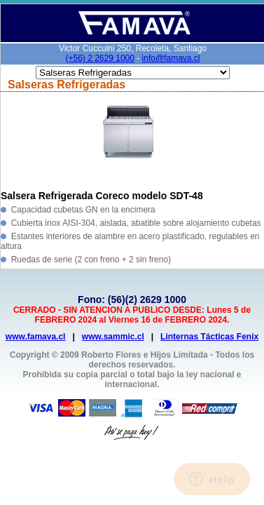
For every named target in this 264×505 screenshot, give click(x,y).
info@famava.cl (171, 58)
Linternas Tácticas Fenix (209, 337)
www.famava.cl (36, 337)
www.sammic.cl (113, 337)
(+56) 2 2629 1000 (100, 58)
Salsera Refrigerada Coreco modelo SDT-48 (102, 195)
